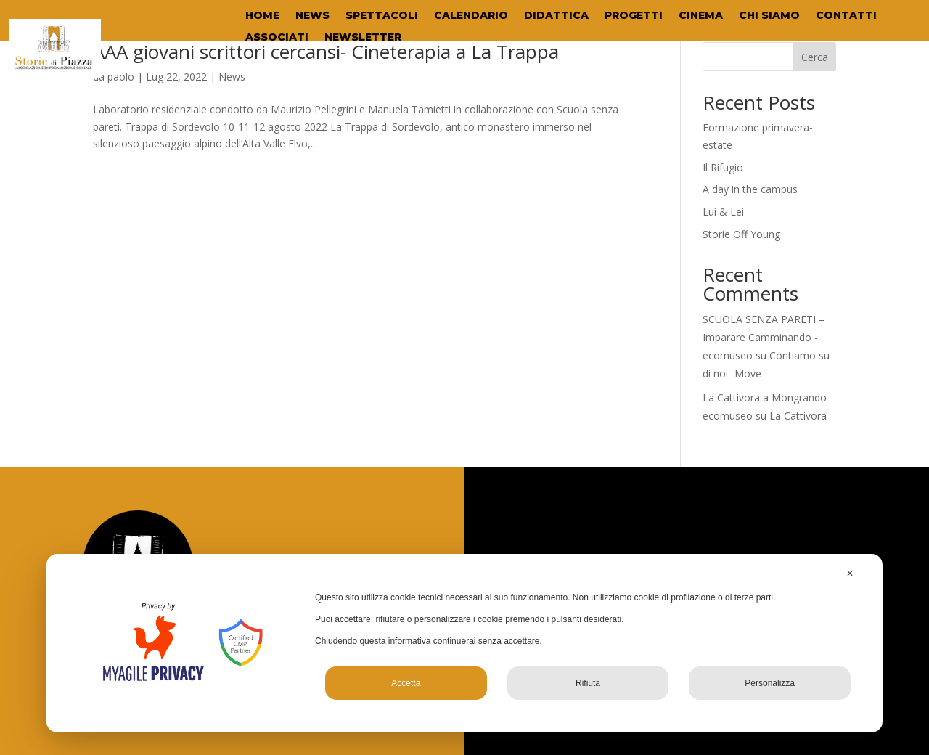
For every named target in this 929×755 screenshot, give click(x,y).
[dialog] (464, 643)
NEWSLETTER (362, 38)
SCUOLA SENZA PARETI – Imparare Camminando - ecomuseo (763, 337)
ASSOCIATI (276, 38)
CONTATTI (846, 16)
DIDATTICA (556, 16)
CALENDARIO (471, 16)
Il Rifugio (723, 167)
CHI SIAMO (769, 16)
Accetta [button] (405, 683)
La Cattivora (798, 416)
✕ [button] (850, 573)
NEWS (312, 16)
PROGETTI (634, 16)
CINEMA (701, 16)
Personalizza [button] (770, 683)
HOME (262, 16)
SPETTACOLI (381, 16)
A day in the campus (750, 189)
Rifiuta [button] (588, 683)
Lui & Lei (723, 212)
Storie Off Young (741, 234)
